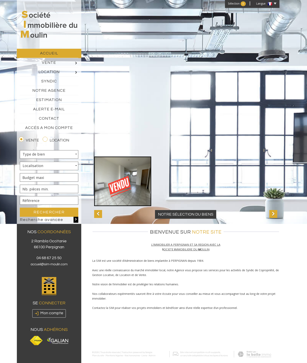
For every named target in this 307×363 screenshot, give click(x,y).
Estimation (49, 100)
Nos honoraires (132, 349)
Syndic (49, 81)
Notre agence (49, 91)
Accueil (49, 53)
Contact (49, 118)
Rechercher (49, 212)
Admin (152, 349)
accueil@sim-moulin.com (49, 270)
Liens (144, 349)
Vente (60, 63)
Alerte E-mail (49, 109)
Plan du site (98, 349)
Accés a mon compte (49, 128)
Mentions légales (114, 349)
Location (58, 72)
